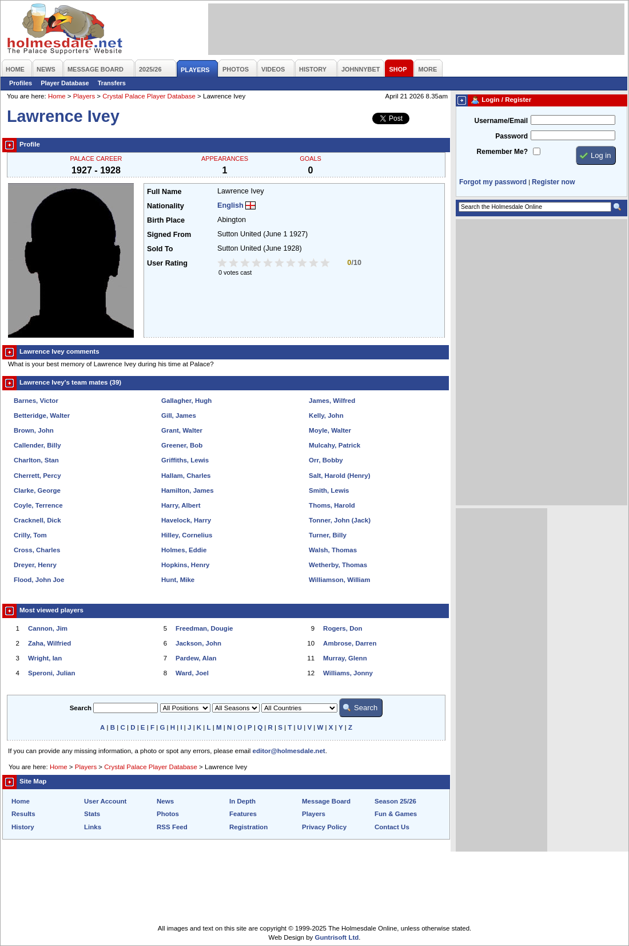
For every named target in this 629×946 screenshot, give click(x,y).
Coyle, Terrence (38, 505)
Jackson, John (198, 643)
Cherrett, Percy (37, 475)
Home (57, 96)
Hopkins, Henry (185, 564)
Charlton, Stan (36, 460)
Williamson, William (339, 579)
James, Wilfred (332, 400)
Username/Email (501, 121)
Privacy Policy (324, 827)
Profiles (20, 83)
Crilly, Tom (30, 535)
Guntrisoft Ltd (337, 937)
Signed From (169, 235)
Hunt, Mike (177, 579)
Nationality (165, 206)
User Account (105, 801)
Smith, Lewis (329, 490)
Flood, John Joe (39, 579)
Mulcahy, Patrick (334, 445)
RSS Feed (172, 827)
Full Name (164, 192)
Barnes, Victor (36, 400)
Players (84, 96)
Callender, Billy (37, 445)
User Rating (167, 263)
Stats (92, 813)
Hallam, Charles (185, 475)
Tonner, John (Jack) (340, 520)
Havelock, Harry (186, 520)
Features (243, 813)
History (22, 827)
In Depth (242, 801)
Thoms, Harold (332, 505)
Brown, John (34, 430)
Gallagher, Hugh (186, 400)
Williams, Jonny (348, 673)
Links (92, 827)
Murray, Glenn (345, 658)
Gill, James (178, 415)
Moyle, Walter (330, 430)
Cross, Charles (37, 550)
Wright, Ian (45, 658)
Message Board (326, 801)
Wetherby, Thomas (338, 564)
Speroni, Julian (51, 673)
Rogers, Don (342, 628)
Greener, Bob (181, 445)
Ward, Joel (192, 673)
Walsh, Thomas (333, 550)
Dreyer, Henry (35, 564)
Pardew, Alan (196, 658)
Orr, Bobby (326, 460)
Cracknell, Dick (37, 520)
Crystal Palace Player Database (149, 96)
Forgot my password (493, 182)
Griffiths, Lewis (185, 460)
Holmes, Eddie (183, 550)
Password (511, 136)
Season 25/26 (395, 801)
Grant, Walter (181, 430)
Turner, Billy (328, 535)
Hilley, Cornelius (186, 535)
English (230, 205)
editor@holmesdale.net (289, 750)
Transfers (112, 83)
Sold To (160, 249)
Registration (248, 827)
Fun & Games (396, 813)
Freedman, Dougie (204, 628)
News (165, 801)
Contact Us (392, 827)
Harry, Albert (180, 505)
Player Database (65, 83)
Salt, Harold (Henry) (340, 475)
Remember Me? (502, 152)
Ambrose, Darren (349, 643)
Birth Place (166, 220)
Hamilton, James (187, 490)
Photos (168, 813)
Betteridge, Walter (42, 415)
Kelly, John (326, 415)
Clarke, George (37, 490)
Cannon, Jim (47, 628)
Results (23, 813)
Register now (553, 182)
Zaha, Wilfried (49, 643)
